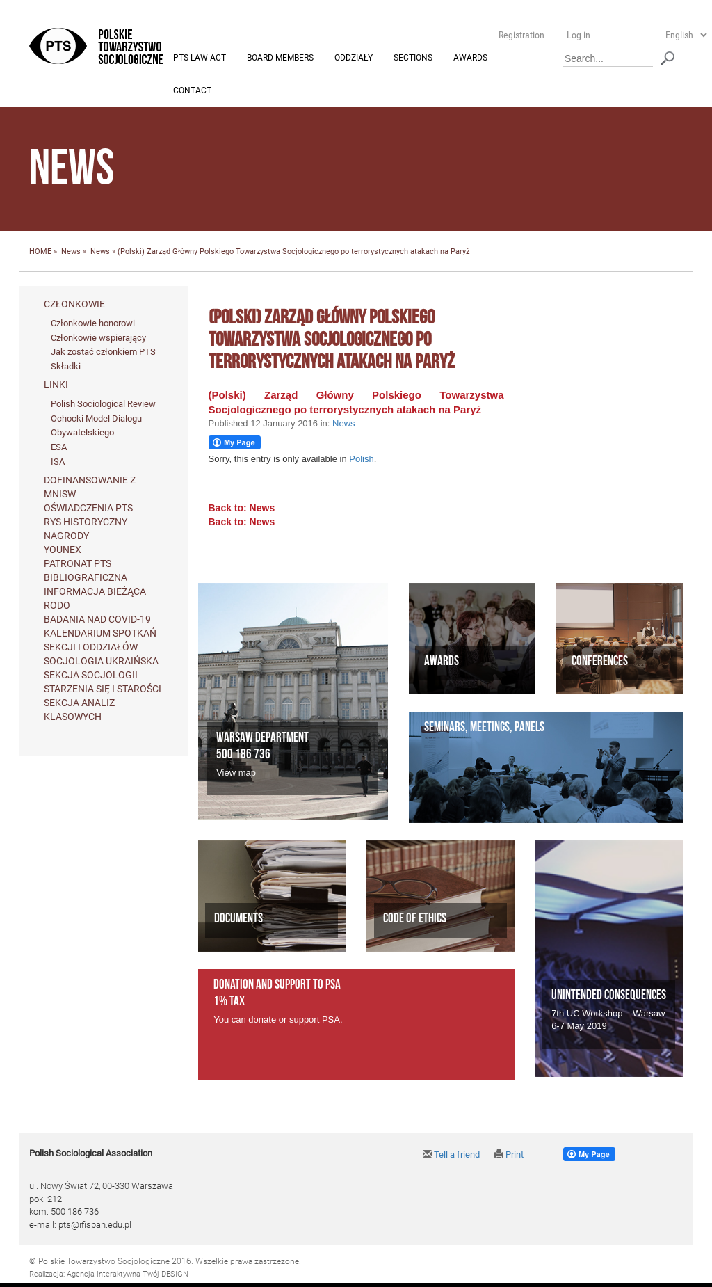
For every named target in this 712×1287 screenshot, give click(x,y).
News (71, 252)
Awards (470, 58)
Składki (66, 366)
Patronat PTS (77, 564)
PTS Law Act (199, 58)
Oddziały (353, 58)
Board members (280, 58)
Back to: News (242, 508)
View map (236, 772)
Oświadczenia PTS (88, 508)
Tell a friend (451, 1155)
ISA (58, 461)
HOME (40, 252)
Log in (578, 34)
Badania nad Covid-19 (97, 619)
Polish (361, 459)
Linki (56, 385)
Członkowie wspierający (98, 338)
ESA (59, 447)
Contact (192, 91)
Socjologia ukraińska (101, 661)
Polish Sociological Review (103, 404)
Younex (62, 550)
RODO (57, 605)
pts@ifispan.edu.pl (94, 1225)
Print (509, 1155)
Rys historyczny (85, 522)
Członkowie (74, 304)
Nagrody (66, 536)
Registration (521, 34)
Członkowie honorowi (93, 324)
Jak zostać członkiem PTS (103, 352)
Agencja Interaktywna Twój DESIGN (127, 1274)
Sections (413, 58)
